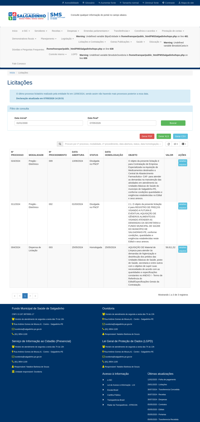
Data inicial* (21, 118)
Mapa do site (186, 3)
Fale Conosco (19, 63)
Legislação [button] (67, 38)
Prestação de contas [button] (173, 31)
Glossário (88, 3)
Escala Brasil (112, 390)
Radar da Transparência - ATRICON (122, 405)
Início (14, 31)
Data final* (93, 118)
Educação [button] (155, 42)
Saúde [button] (140, 42)
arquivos (182, 164)
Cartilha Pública (113, 395)
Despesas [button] (73, 31)
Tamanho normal (129, 3)
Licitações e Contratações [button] (92, 42)
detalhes (182, 161)
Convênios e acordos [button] (146, 31)
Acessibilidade (70, 3)
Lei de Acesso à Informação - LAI (121, 385)
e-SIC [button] (26, 31)
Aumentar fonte (107, 3)
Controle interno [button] (58, 54)
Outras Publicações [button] (121, 42)
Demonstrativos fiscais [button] (24, 38)
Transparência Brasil (116, 400)
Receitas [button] (57, 31)
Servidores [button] (41, 31)
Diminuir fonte (150, 3)
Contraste (168, 3)
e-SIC (109, 380)
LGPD (74, 54)
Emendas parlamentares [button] (96, 31)
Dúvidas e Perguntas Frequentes (28, 49)
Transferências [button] (122, 31)
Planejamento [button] (49, 38)
